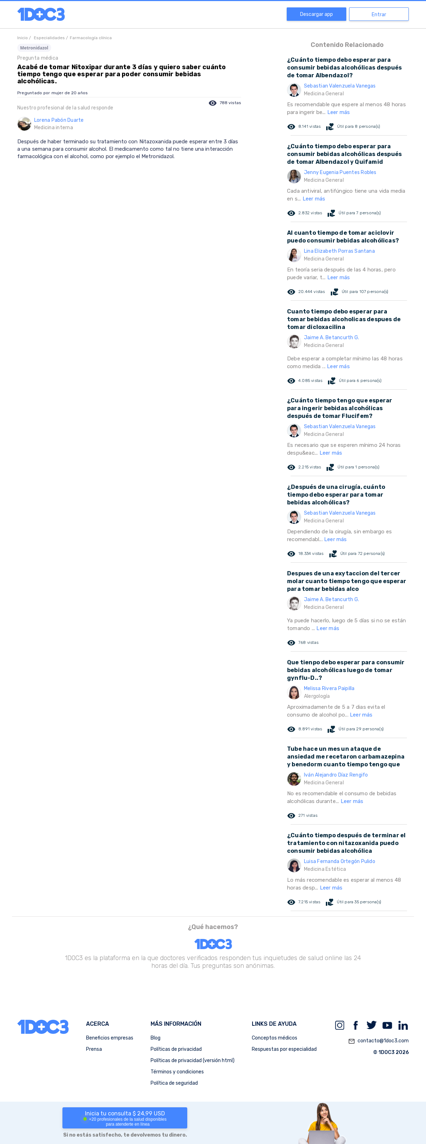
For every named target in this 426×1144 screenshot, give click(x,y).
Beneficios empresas (109, 1038)
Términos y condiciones (177, 1072)
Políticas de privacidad (176, 1049)
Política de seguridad (174, 1083)
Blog (155, 1038)
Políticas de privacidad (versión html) (193, 1061)
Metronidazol (34, 48)
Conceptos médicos (274, 1038)
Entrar (379, 15)
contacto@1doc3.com (378, 1041)
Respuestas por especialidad (284, 1049)
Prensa (94, 1049)
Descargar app (316, 14)
